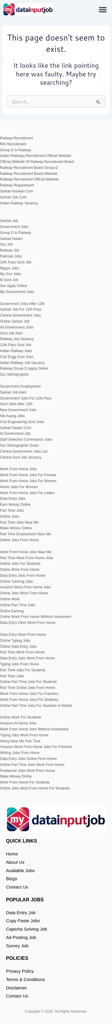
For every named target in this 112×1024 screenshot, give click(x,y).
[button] (102, 9)
